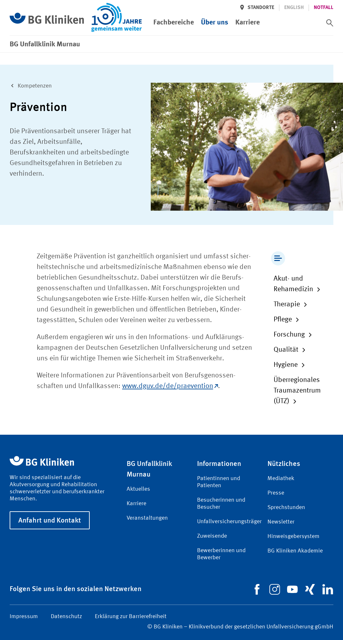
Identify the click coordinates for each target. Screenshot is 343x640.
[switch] (330, 23)
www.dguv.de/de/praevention (170, 386)
